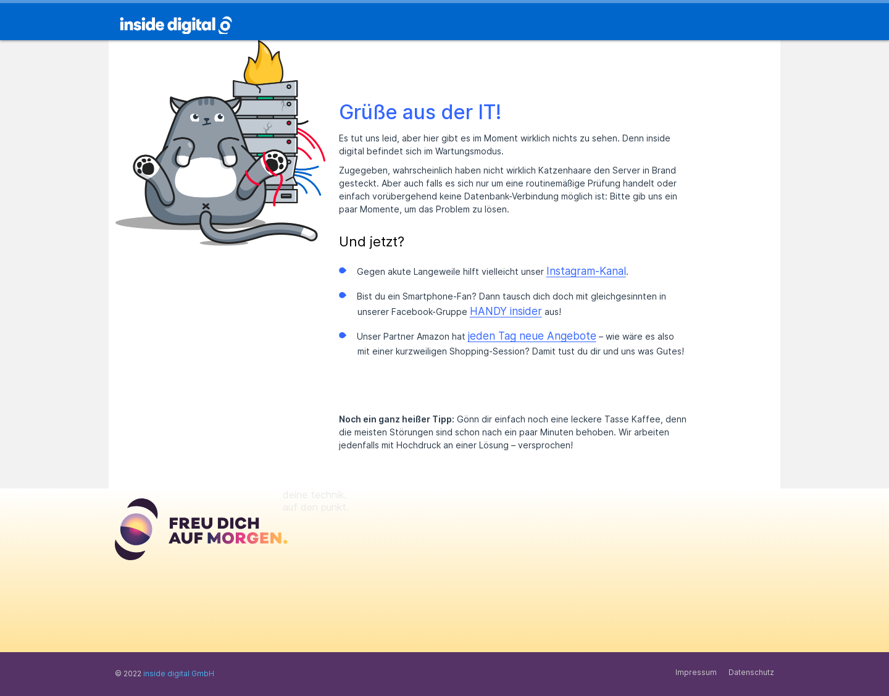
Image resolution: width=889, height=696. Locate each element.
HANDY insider (506, 311)
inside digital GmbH (178, 673)
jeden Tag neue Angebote (532, 336)
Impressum (696, 672)
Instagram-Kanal (586, 271)
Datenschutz (751, 672)
